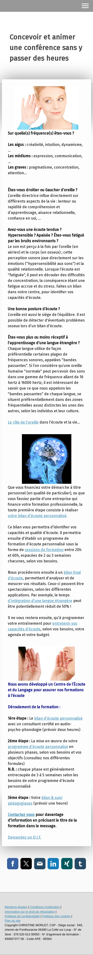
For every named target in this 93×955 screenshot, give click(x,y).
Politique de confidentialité (22, 916)
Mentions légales (16, 907)
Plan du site (12, 920)
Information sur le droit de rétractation (30, 911)
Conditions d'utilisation (45, 907)
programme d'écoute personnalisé (38, 746)
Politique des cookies (56, 916)
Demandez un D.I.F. (24, 837)
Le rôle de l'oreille (23, 422)
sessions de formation (44, 550)
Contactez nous (21, 814)
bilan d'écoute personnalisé (58, 718)
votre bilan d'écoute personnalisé (37, 516)
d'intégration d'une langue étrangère (40, 600)
